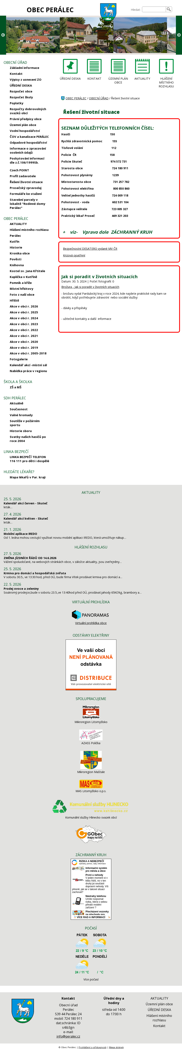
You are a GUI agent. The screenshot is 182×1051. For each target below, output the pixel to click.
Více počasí (91, 979)
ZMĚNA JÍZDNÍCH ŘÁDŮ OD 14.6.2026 (30, 558)
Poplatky (16, 103)
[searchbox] (154, 9)
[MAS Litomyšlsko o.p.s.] (91, 787)
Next (179, 35)
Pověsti (15, 259)
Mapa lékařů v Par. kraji (28, 477)
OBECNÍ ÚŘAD (98, 98)
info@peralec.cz (68, 1036)
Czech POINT (19, 170)
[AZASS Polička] (91, 739)
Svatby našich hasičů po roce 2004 (28, 439)
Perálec (15, 235)
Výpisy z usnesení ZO (25, 79)
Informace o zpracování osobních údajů (28, 150)
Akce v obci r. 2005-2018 (28, 353)
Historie (16, 247)
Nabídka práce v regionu (28, 371)
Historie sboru (21, 431)
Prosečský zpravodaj (25, 188)
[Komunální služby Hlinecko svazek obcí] (91, 813)
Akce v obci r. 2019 (24, 347)
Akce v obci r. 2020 (24, 342)
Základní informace (24, 68)
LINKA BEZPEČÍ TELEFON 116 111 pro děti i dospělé (29, 459)
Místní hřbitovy (21, 289)
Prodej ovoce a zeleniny (21, 589)
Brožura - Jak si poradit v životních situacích (90, 287)
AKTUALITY (18, 224)
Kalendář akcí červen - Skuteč (25, 503)
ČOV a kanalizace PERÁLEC (29, 137)
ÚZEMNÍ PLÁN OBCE (118, 80)
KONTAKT (94, 78)
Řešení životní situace (26, 182)
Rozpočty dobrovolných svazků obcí (28, 111)
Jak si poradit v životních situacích (99, 276)
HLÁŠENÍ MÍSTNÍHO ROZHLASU (166, 82)
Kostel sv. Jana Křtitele (27, 271)
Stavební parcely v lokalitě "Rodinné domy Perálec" (27, 204)
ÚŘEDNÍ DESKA (21, 85)
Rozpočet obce (21, 91)
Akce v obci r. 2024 (24, 318)
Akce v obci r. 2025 (24, 312)
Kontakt (16, 74)
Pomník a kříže (21, 283)
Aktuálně (16, 403)
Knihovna (17, 265)
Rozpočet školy (21, 97)
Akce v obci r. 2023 (24, 324)
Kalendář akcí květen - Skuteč (26, 518)
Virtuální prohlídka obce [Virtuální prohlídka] (91, 621)
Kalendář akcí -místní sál (28, 365)
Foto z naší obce (22, 294)
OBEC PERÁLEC (50, 9)
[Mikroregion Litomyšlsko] (91, 718)
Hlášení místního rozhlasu (29, 230)
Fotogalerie (19, 359)
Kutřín (14, 241)
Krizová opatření (74, 255)
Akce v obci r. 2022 (24, 330)
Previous (3, 35)
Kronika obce (20, 253)
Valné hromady (21, 415)
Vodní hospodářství (25, 131)
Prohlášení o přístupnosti (92, 1047)
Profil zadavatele (23, 176)
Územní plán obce (23, 125)
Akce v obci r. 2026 (24, 306)
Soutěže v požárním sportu (25, 423)
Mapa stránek (116, 1047)
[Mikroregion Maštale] (91, 768)
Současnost (19, 409)
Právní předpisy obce (25, 119)
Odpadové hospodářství (28, 142)
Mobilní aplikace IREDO (20, 534)
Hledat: (136, 10)
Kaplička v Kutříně (23, 277)
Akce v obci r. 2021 (24, 336)
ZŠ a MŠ (15, 387)
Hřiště (14, 300)
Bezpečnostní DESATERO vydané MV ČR (90, 249)
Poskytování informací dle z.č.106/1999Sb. (27, 160)
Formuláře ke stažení (26, 194)
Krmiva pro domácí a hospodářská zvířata (35, 573)
